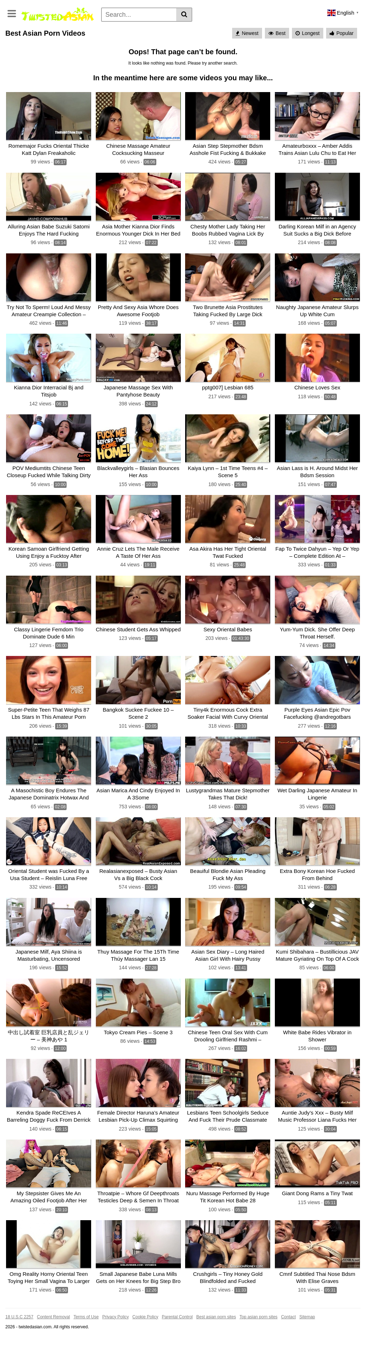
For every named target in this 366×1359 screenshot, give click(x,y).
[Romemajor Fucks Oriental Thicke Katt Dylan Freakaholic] (48, 150)
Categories (41, 29)
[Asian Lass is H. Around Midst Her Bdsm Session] (317, 469)
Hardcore (18, 40)
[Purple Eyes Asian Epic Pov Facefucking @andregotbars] (317, 708)
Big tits (82, 40)
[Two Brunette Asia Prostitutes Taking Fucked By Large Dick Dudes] (227, 310)
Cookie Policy (145, 1337)
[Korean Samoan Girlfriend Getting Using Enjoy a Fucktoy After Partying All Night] (48, 549)
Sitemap (307, 1337)
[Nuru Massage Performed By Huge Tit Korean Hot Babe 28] (227, 1187)
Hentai (192, 29)
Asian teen (154, 52)
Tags (97, 29)
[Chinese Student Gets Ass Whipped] (138, 629)
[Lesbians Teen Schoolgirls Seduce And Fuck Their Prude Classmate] (227, 1107)
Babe (93, 52)
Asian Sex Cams (225, 29)
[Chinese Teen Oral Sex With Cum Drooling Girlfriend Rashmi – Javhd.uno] (227, 1027)
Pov (288, 40)
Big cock (17, 52)
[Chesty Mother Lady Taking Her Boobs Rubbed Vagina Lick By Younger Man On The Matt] (227, 230)
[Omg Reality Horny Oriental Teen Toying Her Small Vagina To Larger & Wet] (48, 1266)
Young (104, 40)
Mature (154, 40)
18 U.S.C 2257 (19, 1337)
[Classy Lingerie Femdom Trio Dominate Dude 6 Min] (48, 629)
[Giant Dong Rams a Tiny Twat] (317, 1187)
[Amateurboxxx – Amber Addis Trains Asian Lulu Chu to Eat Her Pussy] (317, 150)
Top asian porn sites (259, 1337)
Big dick (250, 52)
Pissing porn (163, 29)
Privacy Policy (115, 1337)
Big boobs (332, 40)
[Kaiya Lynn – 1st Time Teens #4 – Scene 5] (227, 469)
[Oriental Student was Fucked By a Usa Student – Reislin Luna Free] (48, 868)
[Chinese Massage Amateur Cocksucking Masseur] (138, 150)
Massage (70, 52)
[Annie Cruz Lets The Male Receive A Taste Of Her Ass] (138, 549)
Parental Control (177, 1337)
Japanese (324, 29)
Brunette (267, 40)
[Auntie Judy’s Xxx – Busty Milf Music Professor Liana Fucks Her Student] (317, 1107)
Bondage (43, 52)
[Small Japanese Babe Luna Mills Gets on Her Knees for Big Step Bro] (138, 1266)
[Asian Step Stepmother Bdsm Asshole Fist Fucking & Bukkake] (227, 150)
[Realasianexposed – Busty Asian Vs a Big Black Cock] (138, 868)
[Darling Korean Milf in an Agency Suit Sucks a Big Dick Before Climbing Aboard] (317, 230)
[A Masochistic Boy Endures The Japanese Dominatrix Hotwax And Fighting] (48, 788)
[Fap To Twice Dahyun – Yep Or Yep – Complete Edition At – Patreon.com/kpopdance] (317, 549)
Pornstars (72, 29)
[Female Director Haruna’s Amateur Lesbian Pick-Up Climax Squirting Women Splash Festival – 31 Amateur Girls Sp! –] (138, 1107)
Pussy (112, 52)
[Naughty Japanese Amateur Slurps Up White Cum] (317, 310)
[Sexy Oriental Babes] (227, 629)
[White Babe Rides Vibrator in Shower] (317, 1027)
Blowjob (280, 29)
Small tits (241, 40)
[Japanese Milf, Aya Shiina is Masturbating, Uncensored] (48, 948)
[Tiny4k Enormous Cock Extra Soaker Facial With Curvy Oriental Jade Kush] (227, 708)
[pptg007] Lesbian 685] (227, 389)
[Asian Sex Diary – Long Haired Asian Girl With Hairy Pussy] (227, 948)
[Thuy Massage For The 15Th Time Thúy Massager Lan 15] (138, 948)
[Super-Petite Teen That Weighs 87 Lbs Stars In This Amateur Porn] (48, 708)
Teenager (276, 52)
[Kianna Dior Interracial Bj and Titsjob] (48, 389)
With (131, 52)
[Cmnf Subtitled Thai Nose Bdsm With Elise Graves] (317, 1266)
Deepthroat (185, 52)
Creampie (129, 40)
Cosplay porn (125, 29)
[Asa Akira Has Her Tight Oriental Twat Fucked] (227, 549)
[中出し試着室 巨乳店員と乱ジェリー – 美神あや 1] (48, 1027)
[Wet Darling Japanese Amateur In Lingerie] (317, 788)
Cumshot (198, 40)
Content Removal (53, 1337)
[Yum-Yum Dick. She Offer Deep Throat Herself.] (317, 629)
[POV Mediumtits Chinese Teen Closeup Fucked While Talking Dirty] (48, 469)
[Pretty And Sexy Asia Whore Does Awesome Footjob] (138, 310)
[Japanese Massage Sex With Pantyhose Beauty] (138, 389)
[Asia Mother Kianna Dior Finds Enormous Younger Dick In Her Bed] (138, 230)
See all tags (328, 52)
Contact (288, 1337)
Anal (220, 40)
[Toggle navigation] (11, 13)
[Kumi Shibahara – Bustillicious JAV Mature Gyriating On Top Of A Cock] (317, 948)
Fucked (212, 52)
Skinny (306, 40)
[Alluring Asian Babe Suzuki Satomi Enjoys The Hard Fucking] (48, 230)
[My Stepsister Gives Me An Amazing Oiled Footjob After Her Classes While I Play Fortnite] (48, 1187)
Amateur (44, 40)
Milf (65, 40)
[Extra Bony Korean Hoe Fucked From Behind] (317, 868)
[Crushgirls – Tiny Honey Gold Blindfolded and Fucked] (227, 1266)
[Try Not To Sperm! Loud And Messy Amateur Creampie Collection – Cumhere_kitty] (48, 310)
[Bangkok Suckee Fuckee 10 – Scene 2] (138, 708)
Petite (174, 40)
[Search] (139, 14)
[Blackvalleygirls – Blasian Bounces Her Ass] (138, 469)
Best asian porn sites (216, 1337)
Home (15, 29)
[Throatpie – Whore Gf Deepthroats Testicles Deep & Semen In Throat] (138, 1187)
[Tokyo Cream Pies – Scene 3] (138, 1027)
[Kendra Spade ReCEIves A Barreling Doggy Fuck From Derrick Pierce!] (48, 1107)
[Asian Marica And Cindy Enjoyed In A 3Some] (138, 788)
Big (231, 52)
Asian (258, 29)
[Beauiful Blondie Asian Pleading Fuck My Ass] (227, 868)
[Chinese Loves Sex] (317, 389)
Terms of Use (86, 1337)
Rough (300, 52)
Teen (301, 29)
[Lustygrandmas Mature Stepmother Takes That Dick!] (227, 788)
